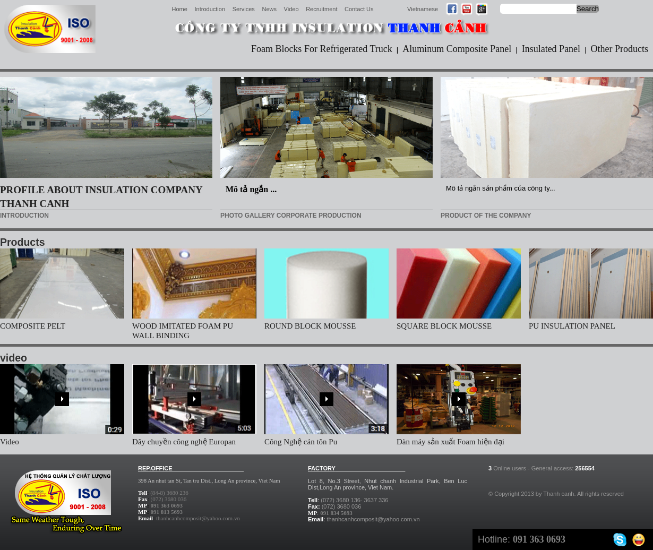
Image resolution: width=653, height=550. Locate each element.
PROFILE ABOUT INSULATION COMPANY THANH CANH (101, 196)
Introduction (210, 9)
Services (244, 9)
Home (179, 9)
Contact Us (359, 9)
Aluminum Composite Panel (456, 49)
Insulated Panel (551, 49)
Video (291, 9)
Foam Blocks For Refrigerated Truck (321, 49)
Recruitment (321, 9)
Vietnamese (422, 9)
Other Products (619, 49)
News (269, 9)
